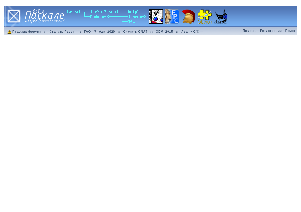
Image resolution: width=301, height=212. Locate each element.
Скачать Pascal (63, 31)
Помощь (250, 30)
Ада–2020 (107, 31)
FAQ (87, 31)
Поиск (290, 30)
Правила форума (23, 31)
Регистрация (271, 30)
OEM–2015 (164, 31)
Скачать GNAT (135, 31)
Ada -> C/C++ (192, 31)
